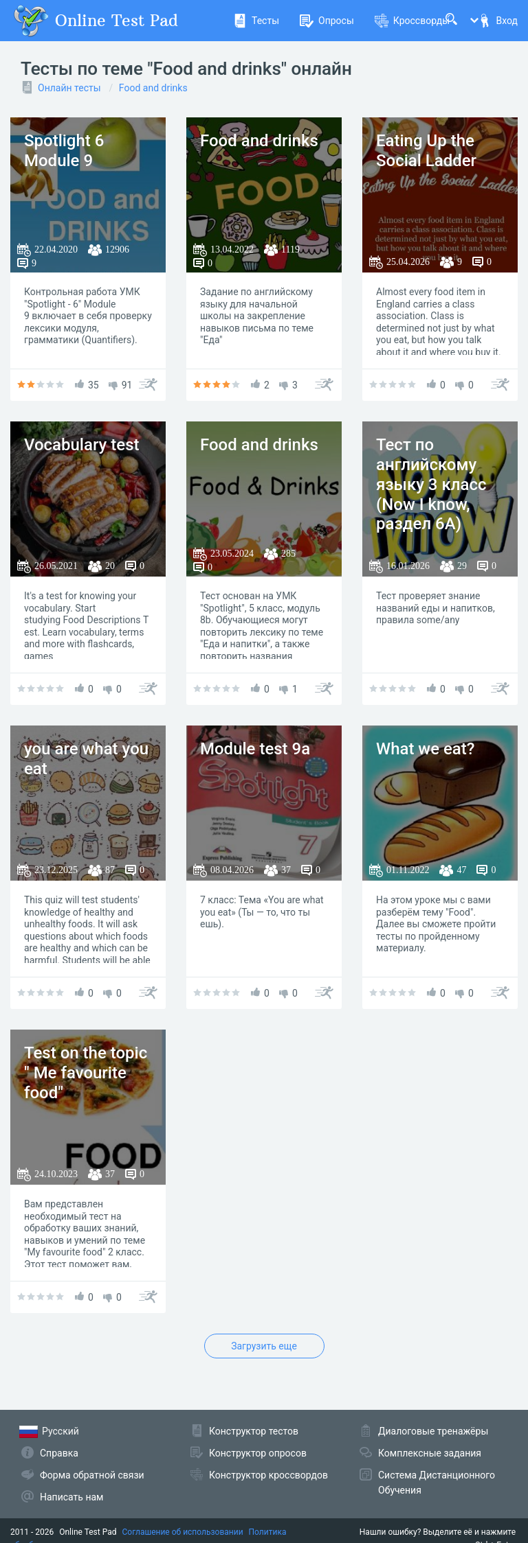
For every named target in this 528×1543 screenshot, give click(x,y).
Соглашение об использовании (182, 1532)
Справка (59, 1453)
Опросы (327, 20)
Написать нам (71, 1497)
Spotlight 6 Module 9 (64, 150)
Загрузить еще (264, 1346)
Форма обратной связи (92, 1475)
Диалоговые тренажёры (433, 1431)
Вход (498, 20)
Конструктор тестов (253, 1431)
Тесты (256, 20)
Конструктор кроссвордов (268, 1475)
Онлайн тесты (69, 87)
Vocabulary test (82, 444)
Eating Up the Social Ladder (426, 150)
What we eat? (425, 748)
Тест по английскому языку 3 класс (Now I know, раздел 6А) (431, 484)
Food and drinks (153, 87)
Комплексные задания (429, 1453)
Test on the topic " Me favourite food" (85, 1072)
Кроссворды (412, 20)
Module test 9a (255, 748)
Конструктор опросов (258, 1453)
